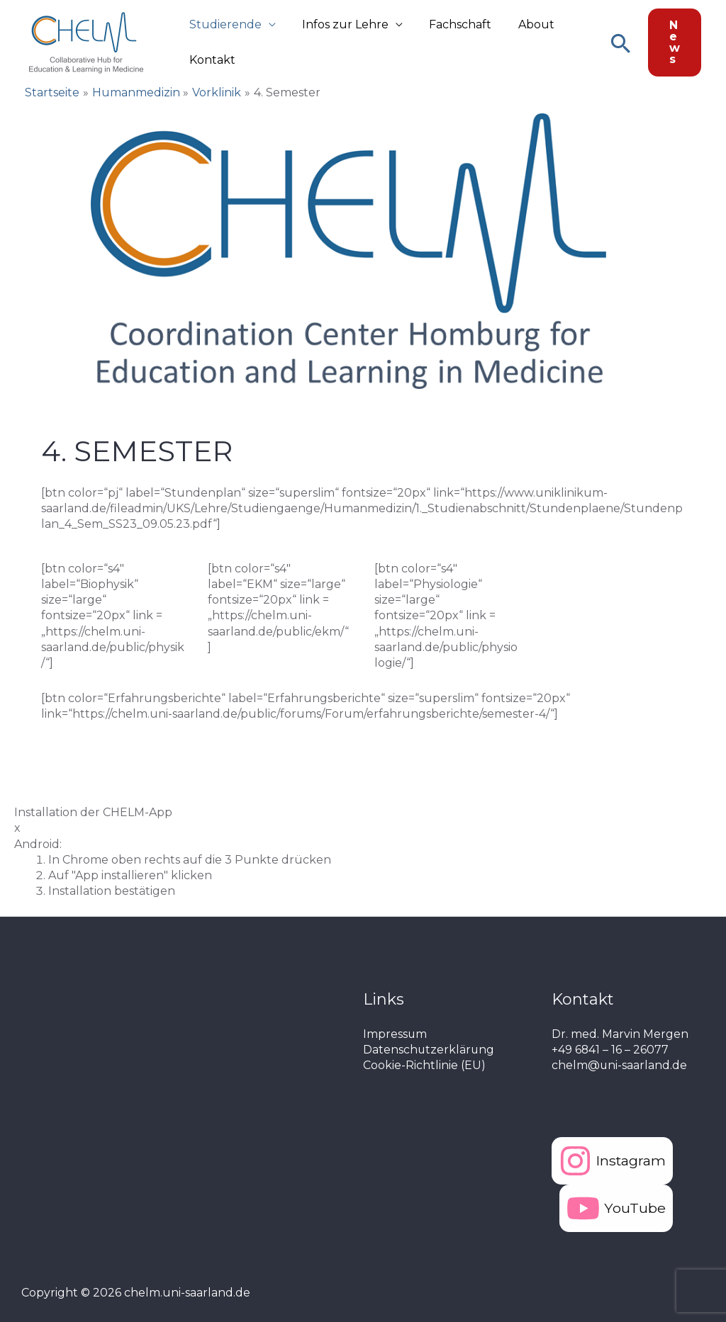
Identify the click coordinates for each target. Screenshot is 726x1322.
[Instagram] (613, 1161)
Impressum (395, 1034)
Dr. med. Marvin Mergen (620, 1034)
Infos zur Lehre (339, 24)
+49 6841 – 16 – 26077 (610, 1049)
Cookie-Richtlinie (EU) (424, 1065)
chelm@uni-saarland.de (620, 1065)
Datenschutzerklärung (429, 1049)
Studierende (223, 24)
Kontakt (210, 60)
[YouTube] (616, 1208)
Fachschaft (451, 24)
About (523, 24)
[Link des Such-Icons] (621, 43)
